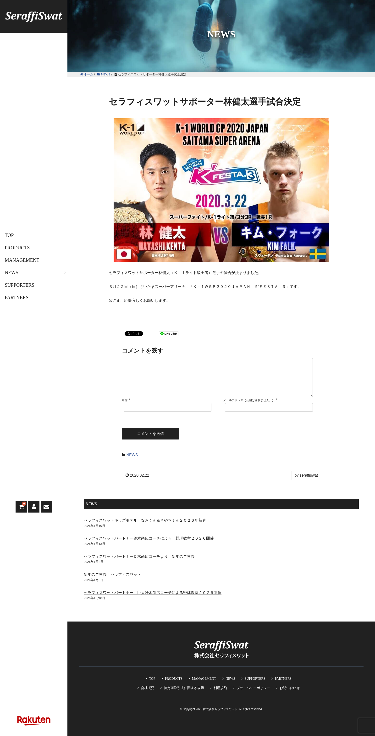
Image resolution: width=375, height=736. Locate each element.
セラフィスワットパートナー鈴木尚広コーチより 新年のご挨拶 (139, 564)
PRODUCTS (17, 247)
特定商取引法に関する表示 (184, 688)
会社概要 (147, 688)
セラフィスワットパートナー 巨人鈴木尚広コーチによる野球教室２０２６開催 (152, 600)
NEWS (11, 272)
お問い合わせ (290, 688)
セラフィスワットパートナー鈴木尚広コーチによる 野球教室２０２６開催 (149, 546)
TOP (9, 235)
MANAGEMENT (22, 260)
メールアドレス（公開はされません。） (249, 408)
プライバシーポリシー (253, 688)
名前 (124, 408)
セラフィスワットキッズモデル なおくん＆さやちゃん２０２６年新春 (145, 528)
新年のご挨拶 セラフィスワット (112, 582)
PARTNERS (16, 297)
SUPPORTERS (19, 285)
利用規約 (220, 688)
